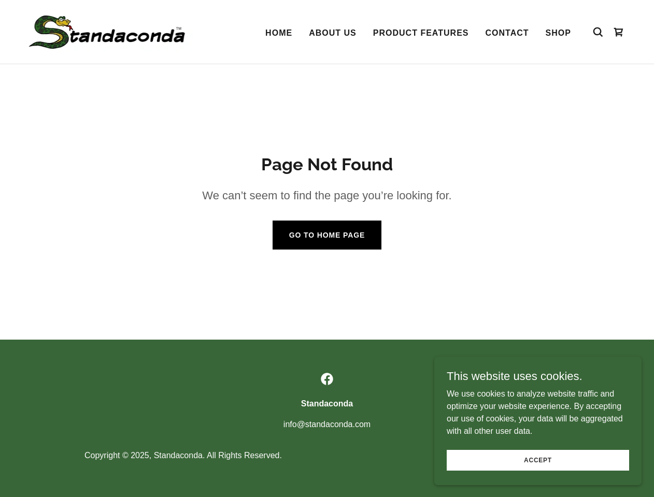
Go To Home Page (327, 235)
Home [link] (278, 32)
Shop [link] (558, 32)
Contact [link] (507, 32)
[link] (109, 31)
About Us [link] (333, 32)
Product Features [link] (421, 32)
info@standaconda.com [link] (327, 424)
